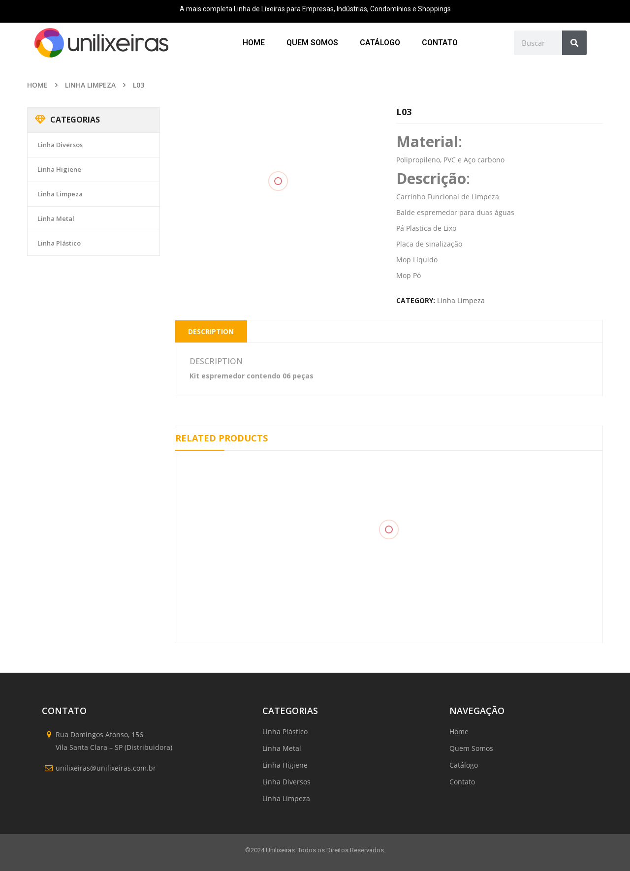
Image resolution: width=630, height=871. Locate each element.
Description (211, 331)
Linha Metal (55, 218)
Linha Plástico (59, 243)
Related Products (221, 438)
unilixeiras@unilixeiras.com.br (106, 768)
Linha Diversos (60, 144)
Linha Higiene (59, 169)
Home (37, 85)
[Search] (574, 43)
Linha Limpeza (90, 85)
